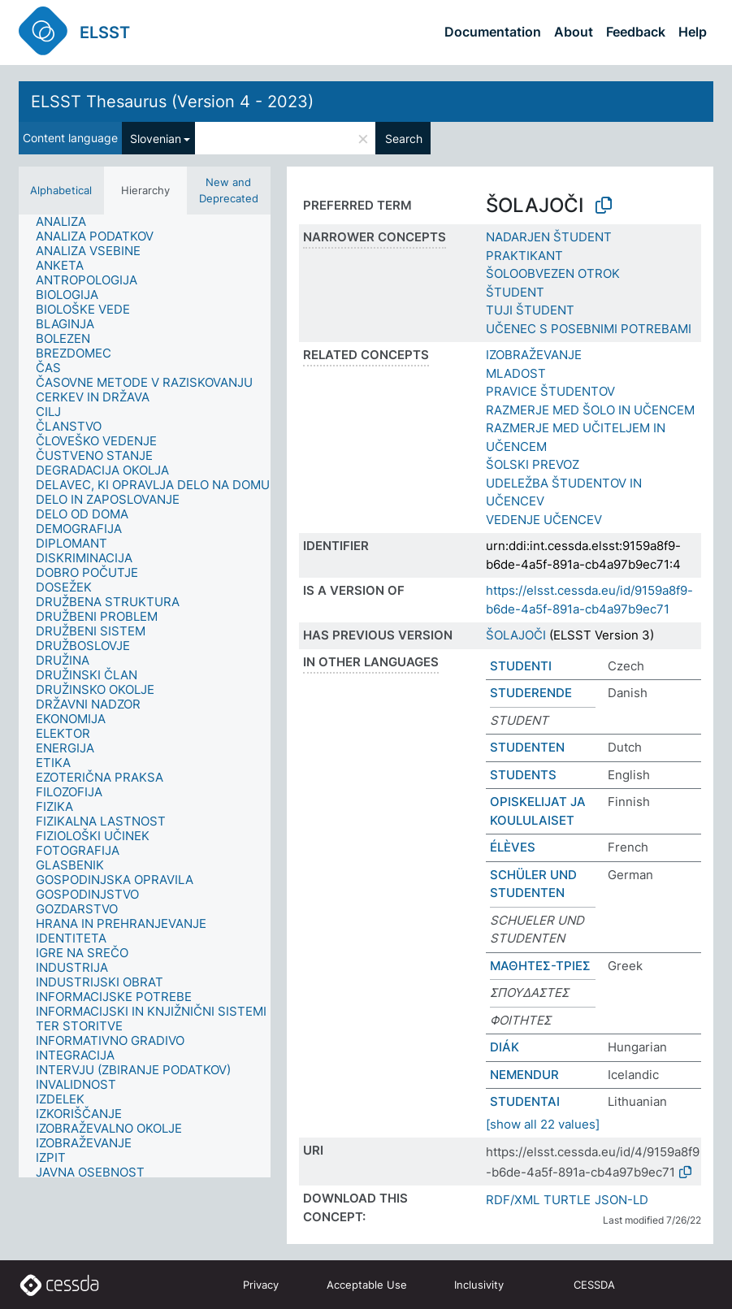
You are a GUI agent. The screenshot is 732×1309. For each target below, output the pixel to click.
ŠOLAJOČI (516, 635)
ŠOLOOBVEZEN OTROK (553, 273)
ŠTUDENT (515, 292)
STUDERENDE (531, 692)
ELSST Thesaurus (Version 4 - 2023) (172, 101)
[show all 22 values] (543, 1124)
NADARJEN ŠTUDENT (549, 237)
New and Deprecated (228, 190)
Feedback (635, 32)
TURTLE (567, 1199)
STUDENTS (523, 774)
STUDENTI (521, 666)
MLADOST (516, 373)
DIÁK (504, 1047)
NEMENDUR (524, 1074)
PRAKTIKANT (524, 255)
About (573, 32)
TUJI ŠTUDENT (530, 310)
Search (403, 138)
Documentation (492, 32)
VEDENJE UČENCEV (544, 519)
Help (692, 32)
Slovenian (155, 138)
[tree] (145, 696)
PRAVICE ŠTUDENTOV (550, 391)
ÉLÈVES (512, 847)
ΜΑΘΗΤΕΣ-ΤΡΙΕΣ (540, 965)
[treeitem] (68, 222)
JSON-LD (621, 1199)
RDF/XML (512, 1199)
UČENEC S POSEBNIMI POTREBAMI (588, 328)
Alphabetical (61, 190)
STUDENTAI (525, 1101)
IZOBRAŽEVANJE (534, 354)
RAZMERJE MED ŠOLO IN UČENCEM (590, 410)
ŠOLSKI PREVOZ (532, 464)
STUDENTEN (527, 747)
